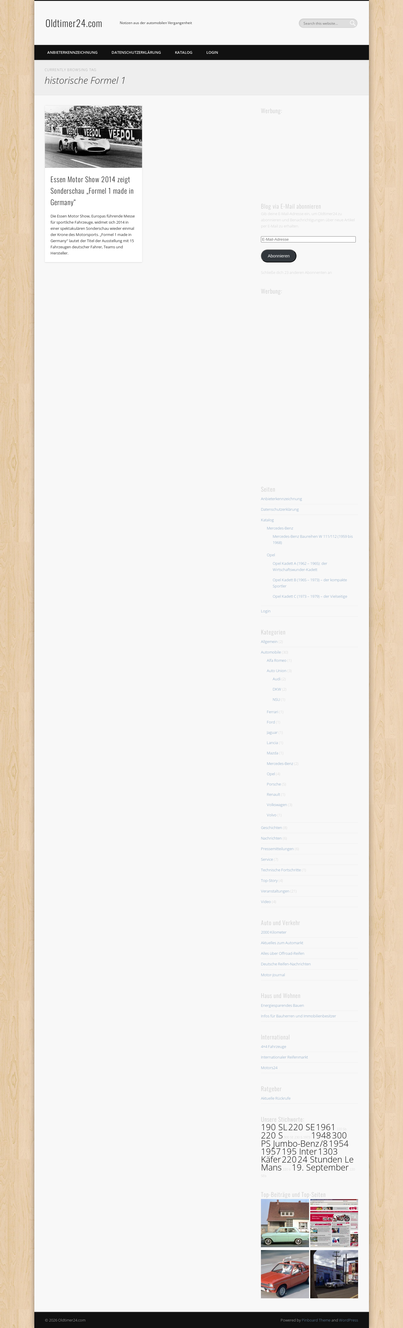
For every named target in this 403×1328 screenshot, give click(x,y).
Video (266, 901)
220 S (272, 1135)
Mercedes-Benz (280, 528)
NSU (276, 699)
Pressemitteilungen (277, 848)
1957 (271, 1151)
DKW (277, 689)
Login (212, 52)
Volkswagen (277, 804)
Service (267, 859)
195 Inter (299, 1151)
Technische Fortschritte (281, 870)
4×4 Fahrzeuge (273, 1046)
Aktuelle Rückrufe (276, 1098)
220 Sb (342, 1129)
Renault (273, 794)
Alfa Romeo (276, 660)
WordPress (348, 1320)
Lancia (272, 742)
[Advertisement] (305, 152)
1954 (339, 1143)
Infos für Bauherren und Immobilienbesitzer (298, 1016)
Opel (271, 554)
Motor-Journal (273, 974)
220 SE (301, 1127)
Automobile (271, 652)
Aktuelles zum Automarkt (282, 942)
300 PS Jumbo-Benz (304, 1139)
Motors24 (269, 1067)
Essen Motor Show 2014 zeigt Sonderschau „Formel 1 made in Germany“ (92, 190)
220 (289, 1159)
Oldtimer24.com (73, 23)
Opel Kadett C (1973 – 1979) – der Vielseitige (310, 596)
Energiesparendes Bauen (282, 1005)
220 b (287, 1169)
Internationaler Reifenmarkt (284, 1057)
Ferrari (272, 711)
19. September (320, 1167)
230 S (298, 1137)
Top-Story (269, 880)
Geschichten (271, 827)
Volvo (271, 815)
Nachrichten (271, 838)
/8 (324, 1143)
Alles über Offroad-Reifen (282, 953)
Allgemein (269, 641)
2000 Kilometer (273, 932)
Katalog (183, 52)
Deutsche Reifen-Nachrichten (286, 964)
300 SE (289, 1137)
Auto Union (276, 670)
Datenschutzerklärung (136, 52)
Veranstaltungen (275, 891)
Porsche (274, 784)
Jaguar (272, 732)
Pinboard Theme (316, 1320)
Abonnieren (279, 256)
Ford (271, 722)
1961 (326, 1127)
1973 (306, 1137)
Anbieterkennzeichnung (72, 52)
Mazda (272, 753)
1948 (321, 1135)
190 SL (274, 1127)
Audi (277, 678)
